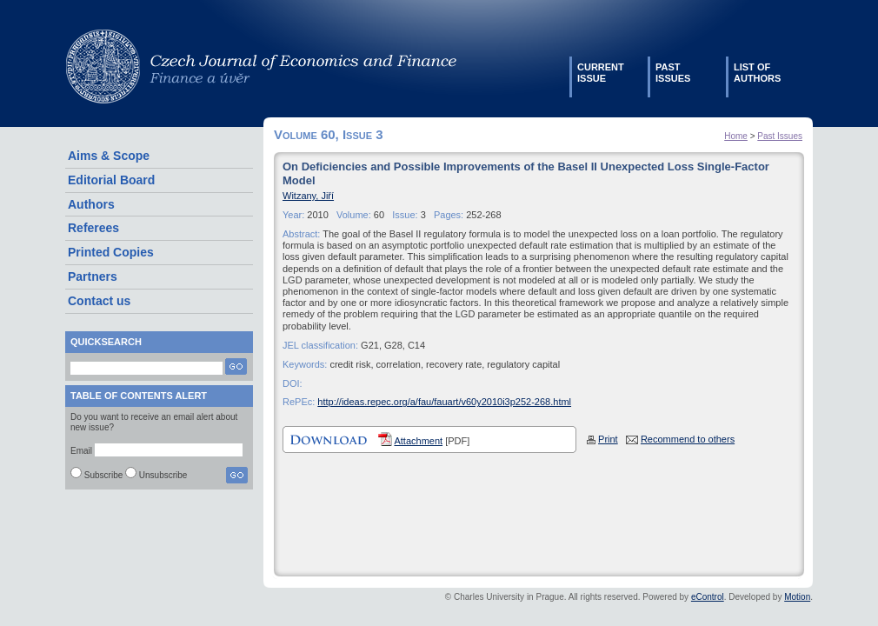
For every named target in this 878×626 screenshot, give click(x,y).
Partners (92, 276)
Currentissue (600, 72)
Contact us (99, 301)
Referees (93, 228)
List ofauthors (757, 72)
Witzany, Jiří (308, 195)
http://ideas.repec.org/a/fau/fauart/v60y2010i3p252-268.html (444, 401)
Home (736, 136)
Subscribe (103, 475)
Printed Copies (111, 252)
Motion (797, 597)
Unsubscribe (163, 475)
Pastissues (672, 72)
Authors (91, 204)
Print (608, 439)
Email (81, 451)
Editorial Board (111, 180)
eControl (707, 597)
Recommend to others (688, 439)
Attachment (418, 441)
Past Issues (779, 136)
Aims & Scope (109, 156)
